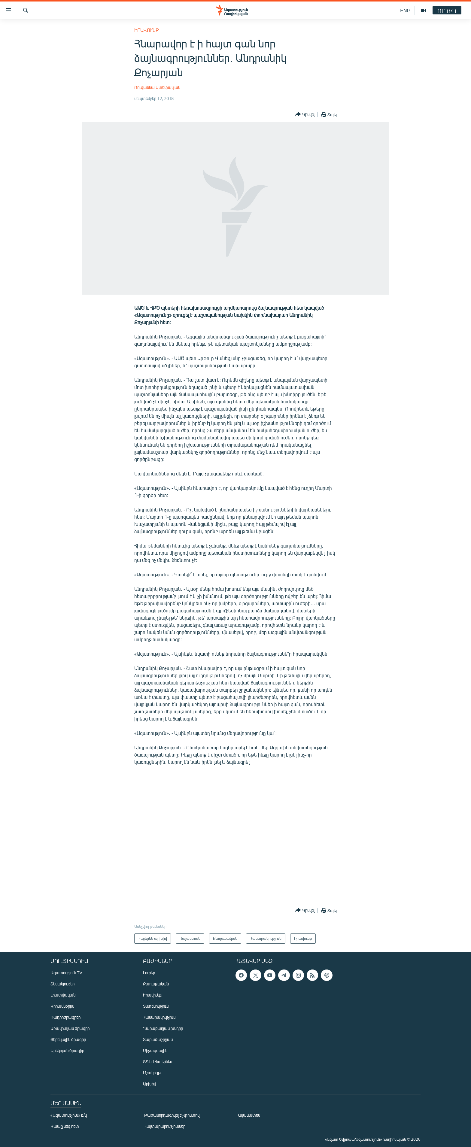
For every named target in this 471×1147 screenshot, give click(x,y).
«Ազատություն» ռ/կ (68, 1115)
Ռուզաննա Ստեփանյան (157, 87)
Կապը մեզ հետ (64, 1126)
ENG (405, 10)
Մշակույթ (152, 1072)
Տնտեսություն (156, 1006)
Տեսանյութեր (62, 983)
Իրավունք (146, 30)
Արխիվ (149, 1083)
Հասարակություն (159, 1017)
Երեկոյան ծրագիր (67, 1050)
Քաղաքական (156, 983)
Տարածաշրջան (158, 1039)
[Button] (305, 114)
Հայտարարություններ (164, 1126)
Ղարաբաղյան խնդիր (163, 1028)
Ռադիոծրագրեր (65, 1017)
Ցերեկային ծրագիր (68, 1039)
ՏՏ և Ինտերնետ (158, 1061)
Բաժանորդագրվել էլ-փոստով (171, 1115)
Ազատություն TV (66, 972)
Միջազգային (155, 1050)
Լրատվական (62, 994)
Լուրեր (149, 972)
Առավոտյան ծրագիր (70, 1028)
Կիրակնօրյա (62, 1006)
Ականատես (249, 1115)
